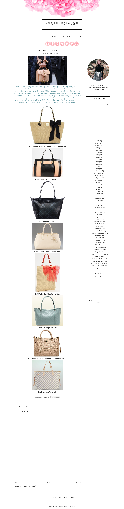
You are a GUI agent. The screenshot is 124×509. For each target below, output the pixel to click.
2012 (98, 276)
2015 (97, 164)
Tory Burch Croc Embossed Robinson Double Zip (47, 358)
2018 (97, 157)
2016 (97, 162)
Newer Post (17, 482)
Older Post (78, 482)
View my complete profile (98, 91)
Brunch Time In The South (99, 196)
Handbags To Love (100, 240)
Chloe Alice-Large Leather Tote (47, 179)
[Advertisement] (28, 468)
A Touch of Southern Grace (62, 23)
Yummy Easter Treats (99, 212)
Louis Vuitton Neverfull (47, 392)
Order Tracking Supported (64, 497)
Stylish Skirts (99, 226)
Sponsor (66, 36)
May (99, 187)
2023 (98, 145)
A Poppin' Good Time (99, 221)
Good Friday (100, 200)
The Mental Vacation (99, 207)
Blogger (98, 302)
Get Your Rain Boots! (99, 210)
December (98, 171)
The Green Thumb (100, 228)
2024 (98, 143)
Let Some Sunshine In (99, 245)
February (98, 271)
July (99, 182)
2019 (97, 155)
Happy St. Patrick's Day (100, 231)
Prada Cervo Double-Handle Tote (47, 252)
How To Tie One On (100, 224)
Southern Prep (99, 219)
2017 (97, 159)
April (99, 189)
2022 (97, 148)
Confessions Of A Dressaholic (99, 258)
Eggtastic (99, 214)
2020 (97, 152)
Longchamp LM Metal (47, 221)
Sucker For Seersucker (100, 203)
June (99, 184)
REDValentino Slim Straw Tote (47, 294)
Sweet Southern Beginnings (100, 261)
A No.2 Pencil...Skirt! (99, 242)
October (99, 175)
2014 (97, 166)
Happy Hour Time (99, 198)
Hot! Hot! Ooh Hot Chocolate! (99, 265)
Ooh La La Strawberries (100, 247)
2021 (97, 150)
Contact (81, 36)
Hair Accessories (99, 205)
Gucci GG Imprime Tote (47, 328)
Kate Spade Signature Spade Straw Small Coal (47, 146)
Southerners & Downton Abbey (100, 254)
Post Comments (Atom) (29, 486)
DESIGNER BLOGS (70, 507)
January (99, 273)
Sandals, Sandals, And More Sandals (99, 263)
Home (42, 36)
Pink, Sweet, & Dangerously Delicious (100, 233)
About (54, 36)
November (98, 173)
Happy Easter (99, 193)
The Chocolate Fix (99, 256)
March (98, 191)
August (98, 180)
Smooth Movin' (100, 238)
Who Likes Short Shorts (100, 249)
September (99, 178)
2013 (97, 169)
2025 (98, 141)
